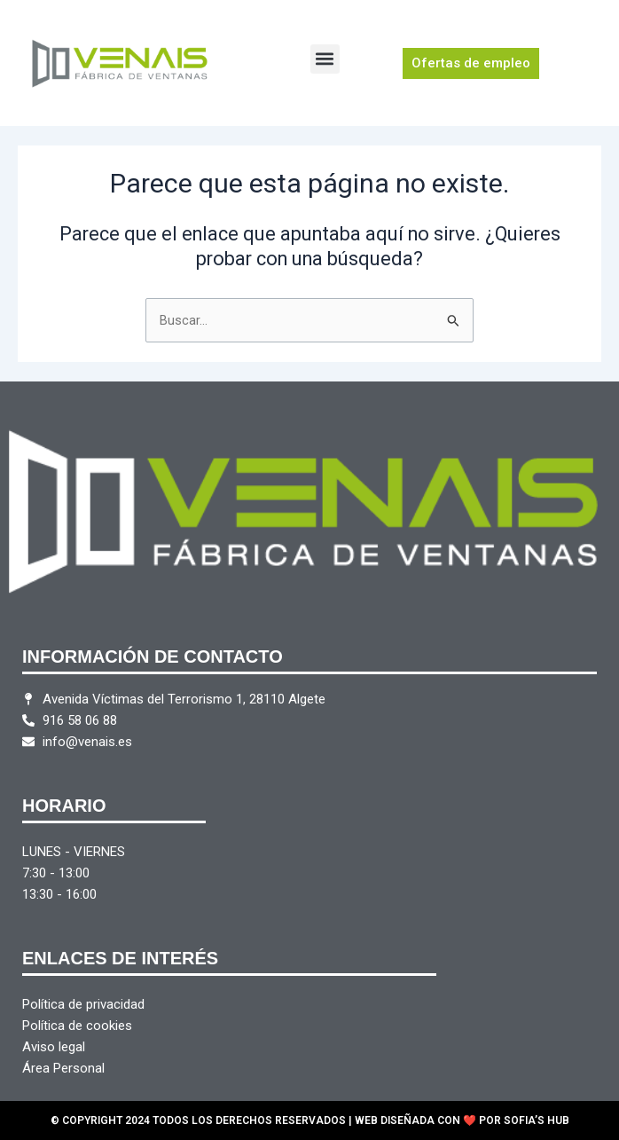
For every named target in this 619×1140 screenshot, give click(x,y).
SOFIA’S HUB (536, 1120)
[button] (325, 59)
